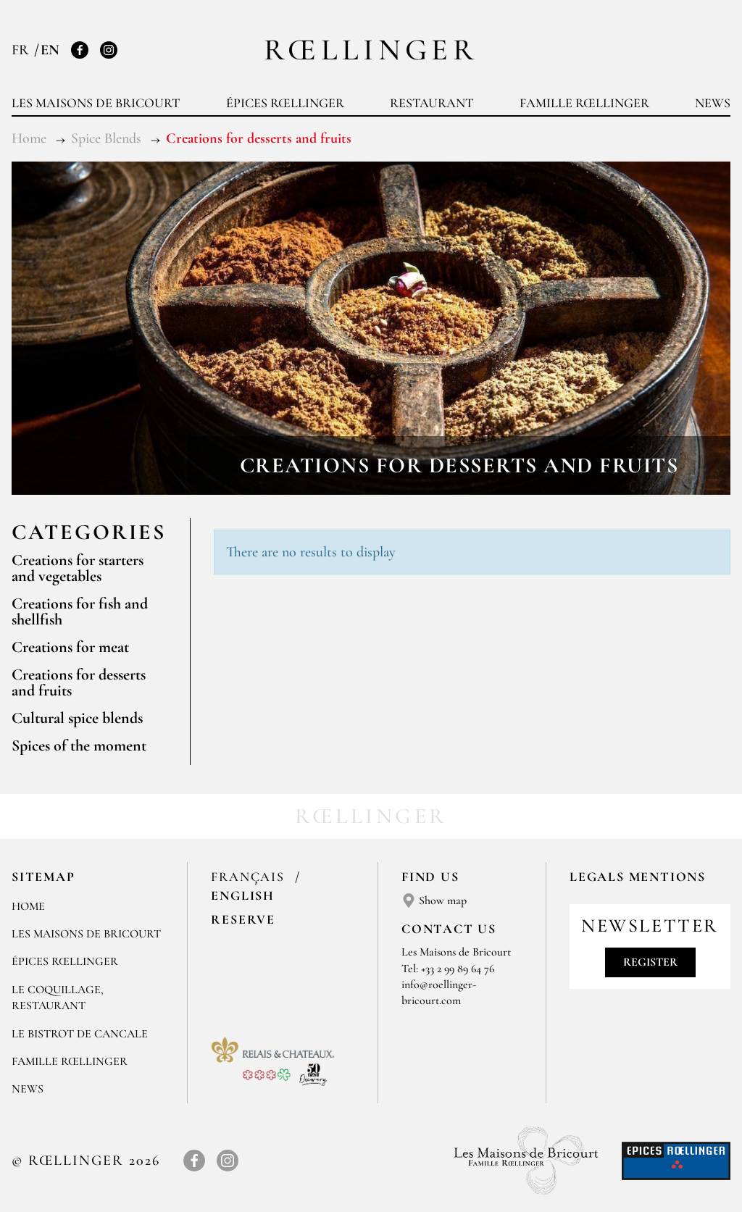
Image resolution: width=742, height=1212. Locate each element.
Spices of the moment (79, 745)
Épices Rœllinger (285, 103)
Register (650, 962)
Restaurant (431, 103)
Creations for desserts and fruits (79, 682)
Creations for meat (70, 647)
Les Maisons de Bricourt (96, 103)
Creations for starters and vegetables (77, 568)
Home (28, 906)
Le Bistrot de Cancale (80, 1034)
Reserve (243, 919)
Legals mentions (638, 877)
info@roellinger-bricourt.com (438, 992)
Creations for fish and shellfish (80, 611)
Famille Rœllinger (584, 103)
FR (22, 50)
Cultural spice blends (77, 718)
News (712, 103)
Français (249, 877)
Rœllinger (371, 49)
